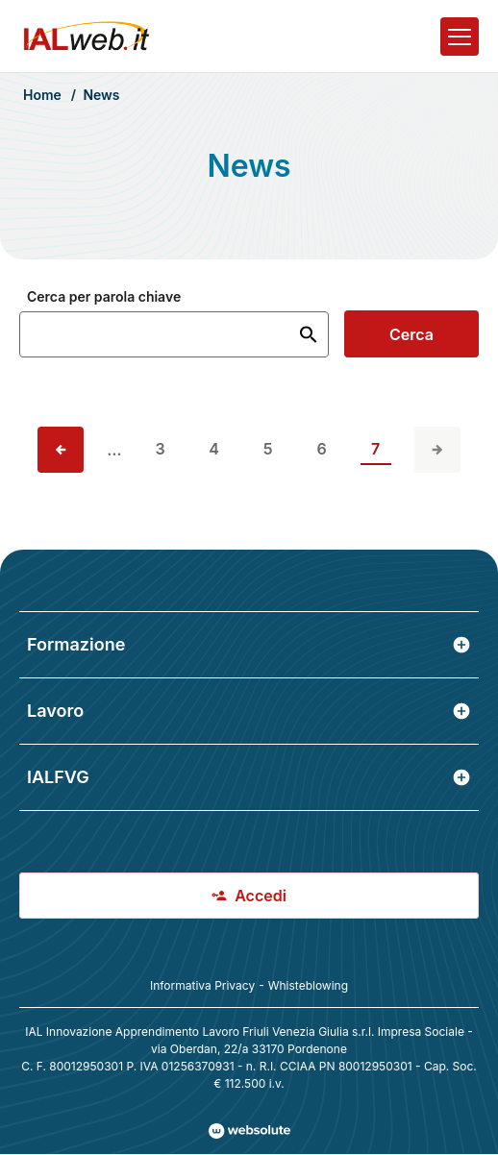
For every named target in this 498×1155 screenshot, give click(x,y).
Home (42, 94)
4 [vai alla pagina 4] (214, 448)
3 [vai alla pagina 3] (160, 448)
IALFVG (249, 777)
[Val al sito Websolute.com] (249, 1131)
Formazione (249, 644)
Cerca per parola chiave (104, 297)
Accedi (249, 895)
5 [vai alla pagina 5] (268, 448)
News (101, 94)
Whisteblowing (308, 985)
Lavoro (249, 710)
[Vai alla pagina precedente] (60, 450)
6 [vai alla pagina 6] (322, 448)
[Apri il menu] (459, 36)
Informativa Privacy (202, 985)
